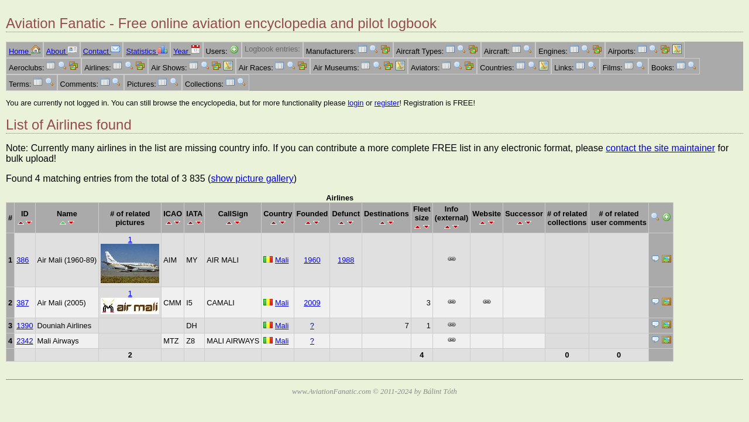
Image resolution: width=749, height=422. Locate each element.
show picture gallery (252, 178)
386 (22, 260)
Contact (102, 51)
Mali (281, 260)
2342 (24, 340)
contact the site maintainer (660, 148)
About (61, 51)
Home (24, 51)
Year (186, 51)
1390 (24, 325)
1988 (346, 260)
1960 (312, 260)
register (387, 102)
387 (22, 302)
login (355, 102)
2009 (312, 302)
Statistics (146, 51)
